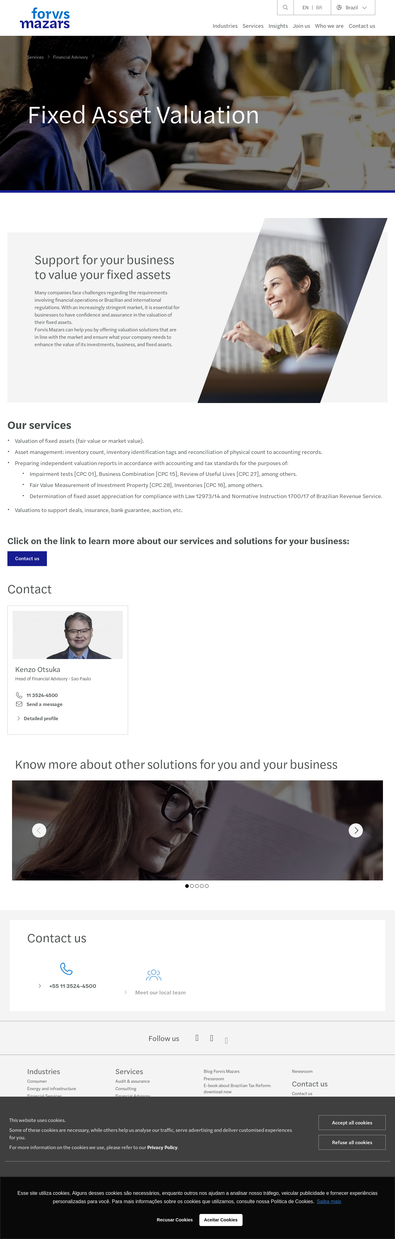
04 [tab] (202, 886)
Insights (278, 25)
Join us (301, 25)
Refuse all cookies (352, 1142)
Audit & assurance (132, 1081)
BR (319, 7)
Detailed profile (36, 719)
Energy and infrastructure (51, 1088)
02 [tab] (192, 886)
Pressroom (214, 1078)
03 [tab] (197, 886)
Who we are (329, 25)
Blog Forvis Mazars (221, 1071)
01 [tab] (187, 886)
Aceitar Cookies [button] (221, 1219)
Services (253, 25)
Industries (225, 25)
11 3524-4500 (36, 696)
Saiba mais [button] (329, 1201)
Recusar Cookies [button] (175, 1219)
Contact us (27, 558)
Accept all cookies (352, 1122)
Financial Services (44, 1096)
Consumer (37, 1081)
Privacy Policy (162, 1147)
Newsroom (302, 1071)
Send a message (39, 705)
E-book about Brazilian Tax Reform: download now (237, 1088)
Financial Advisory (70, 55)
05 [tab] (207, 886)
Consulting (125, 1088)
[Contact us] (66, 985)
